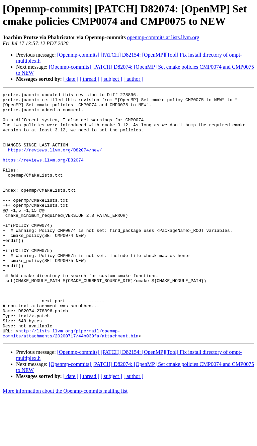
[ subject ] (111, 79)
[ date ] (70, 79)
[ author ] (133, 79)
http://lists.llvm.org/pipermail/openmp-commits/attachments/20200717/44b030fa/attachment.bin (71, 382)
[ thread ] (89, 79)
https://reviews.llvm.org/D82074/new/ (55, 162)
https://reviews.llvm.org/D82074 (43, 174)
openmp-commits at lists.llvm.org (163, 37)
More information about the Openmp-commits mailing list (65, 440)
